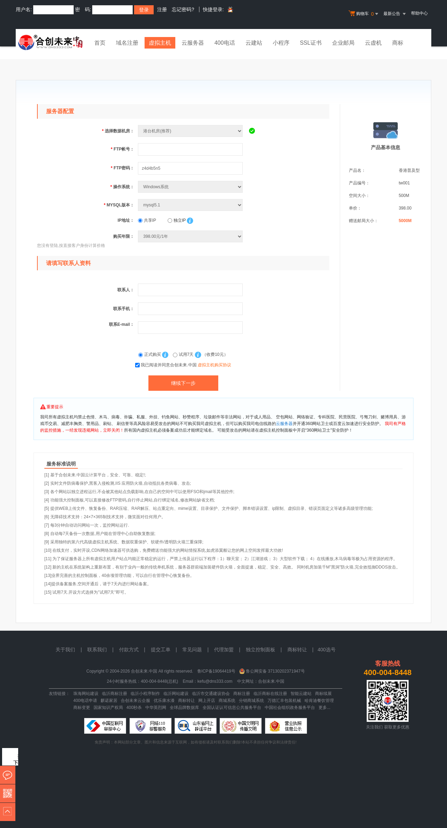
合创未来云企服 (135, 700)
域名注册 (127, 43)
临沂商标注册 (114, 693)
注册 (162, 9)
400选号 (326, 649)
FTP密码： (122, 168)
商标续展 (323, 693)
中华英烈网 (155, 707)
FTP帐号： (122, 149)
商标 (397, 43)
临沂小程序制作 (145, 693)
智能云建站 (301, 693)
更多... (324, 707)
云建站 (254, 43)
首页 (99, 43)
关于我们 (65, 649)
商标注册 (241, 693)
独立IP (176, 220)
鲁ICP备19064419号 (216, 671)
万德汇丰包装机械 (284, 700)
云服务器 (193, 43)
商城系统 (227, 700)
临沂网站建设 (176, 693)
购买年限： (123, 236)
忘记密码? (183, 9)
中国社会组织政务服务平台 (290, 707)
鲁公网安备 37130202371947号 (275, 671)
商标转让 (186, 700)
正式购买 (150, 354)
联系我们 (97, 649)
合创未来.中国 (271, 681)
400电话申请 (85, 700)
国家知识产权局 (108, 707)
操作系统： (122, 186)
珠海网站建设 (85, 693)
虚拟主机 (160, 43)
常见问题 (192, 649)
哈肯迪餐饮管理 (319, 700)
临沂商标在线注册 (270, 693)
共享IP (147, 220)
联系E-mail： (121, 324)
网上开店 (206, 700)
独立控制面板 (260, 649)
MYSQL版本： (119, 205)
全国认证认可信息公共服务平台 (232, 707)
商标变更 (81, 707)
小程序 (281, 43)
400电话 (224, 43)
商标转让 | (302, 649)
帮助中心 (419, 13)
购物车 (364, 13)
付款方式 (129, 649)
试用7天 (184, 354)
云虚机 (373, 43)
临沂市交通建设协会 (211, 693)
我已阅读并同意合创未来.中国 (186, 364)
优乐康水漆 (164, 700)
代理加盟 (224, 649)
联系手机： (123, 308)
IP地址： (126, 220)
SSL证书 (311, 43)
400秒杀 (134, 707)
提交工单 (160, 649)
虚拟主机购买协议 (214, 364)
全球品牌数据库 (184, 707)
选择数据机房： (118, 131)
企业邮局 (343, 43)
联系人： (125, 289)
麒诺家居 (109, 700)
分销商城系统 (251, 700)
